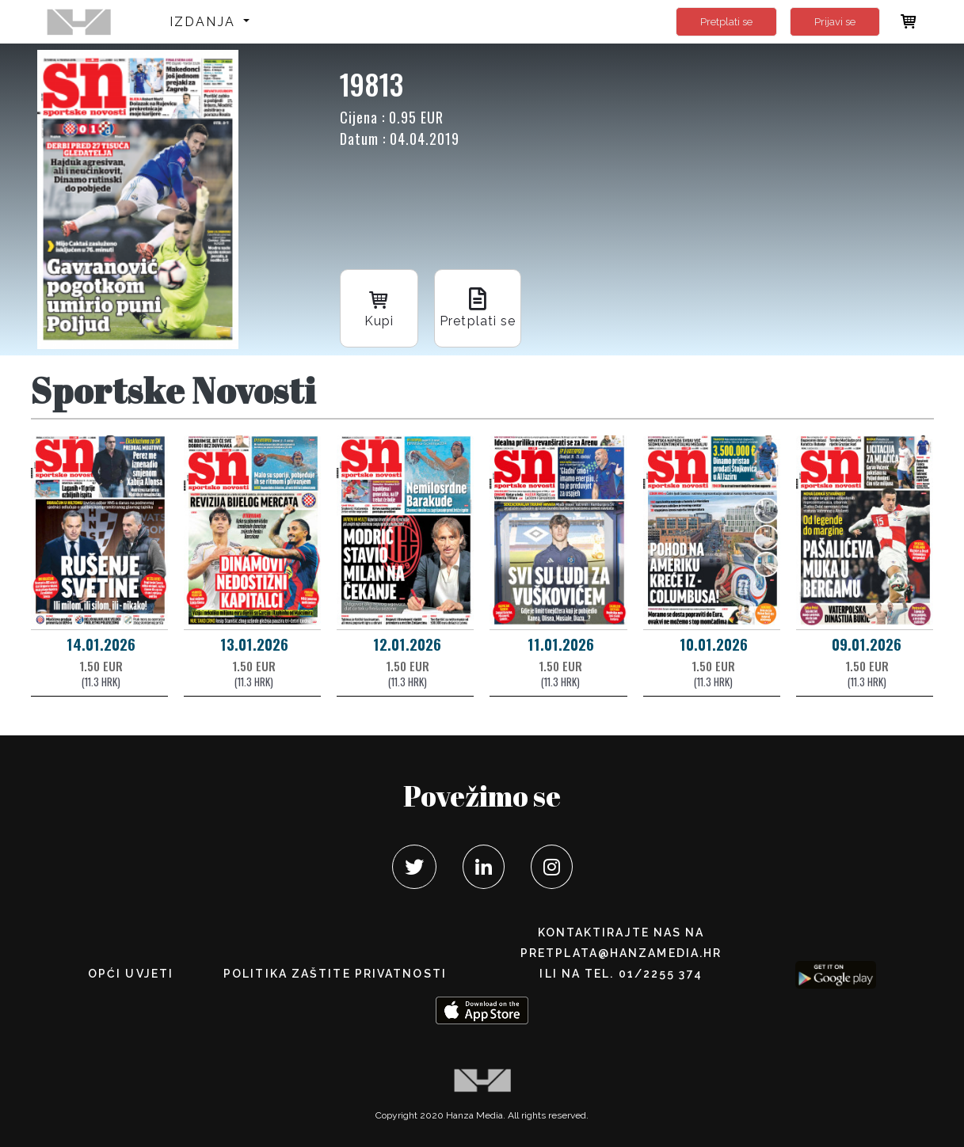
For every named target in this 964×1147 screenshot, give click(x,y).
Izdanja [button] (205, 21)
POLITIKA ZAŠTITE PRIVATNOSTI (335, 973)
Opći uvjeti (130, 973)
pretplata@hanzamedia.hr (621, 953)
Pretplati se (726, 22)
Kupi (379, 307)
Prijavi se (834, 22)
